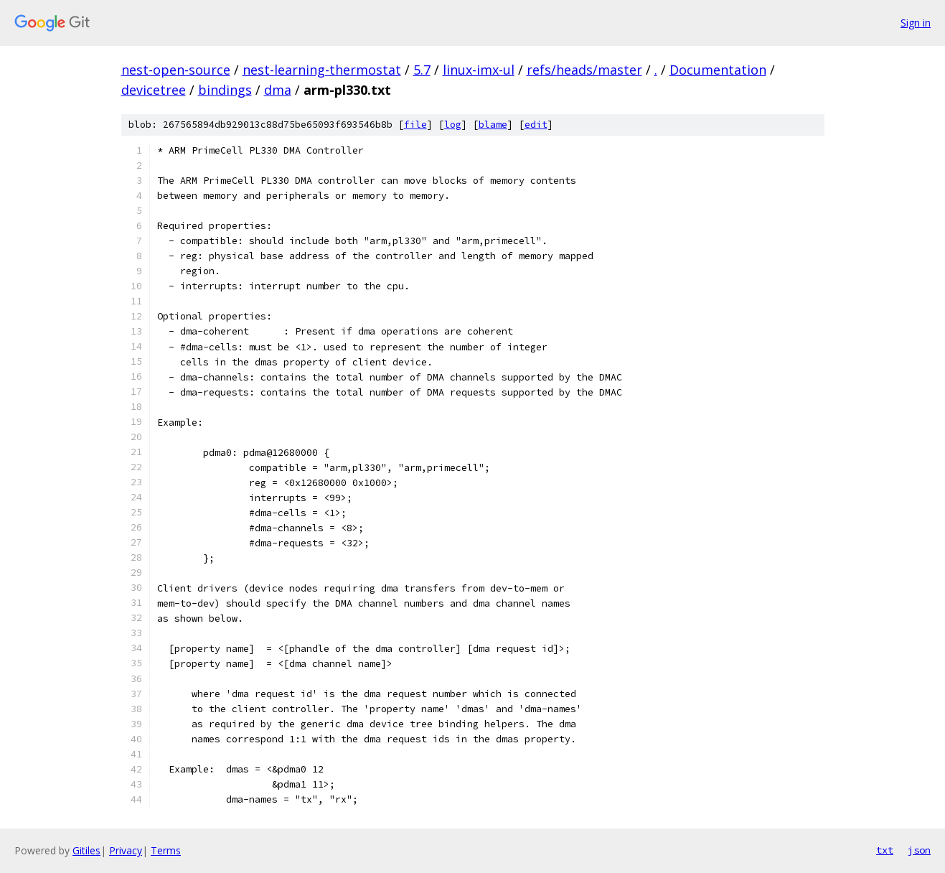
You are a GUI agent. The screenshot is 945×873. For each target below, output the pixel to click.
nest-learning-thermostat (322, 69)
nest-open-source (175, 69)
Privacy (125, 850)
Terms (166, 850)
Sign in (916, 22)
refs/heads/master (584, 69)
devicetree (153, 89)
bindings (225, 89)
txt (884, 850)
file (415, 124)
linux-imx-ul (478, 69)
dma (277, 89)
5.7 (422, 69)
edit (536, 124)
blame (493, 124)
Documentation (717, 69)
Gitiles (86, 850)
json (919, 850)
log (452, 124)
